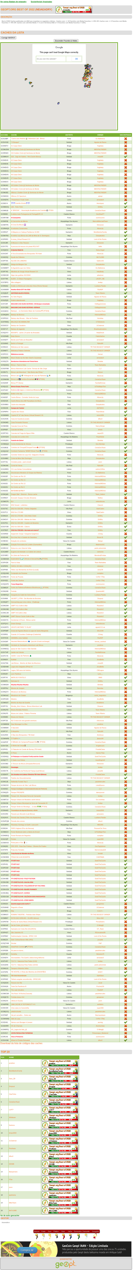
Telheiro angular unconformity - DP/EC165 (26, 979)
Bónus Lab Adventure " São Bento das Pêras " (27, 372)
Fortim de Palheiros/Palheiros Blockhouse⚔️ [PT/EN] (29, 587)
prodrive (100, 645)
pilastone (100, 275)
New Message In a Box (19, 724)
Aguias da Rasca (100, 142)
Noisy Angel (100, 250)
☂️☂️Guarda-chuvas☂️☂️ (20, 203)
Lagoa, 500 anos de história (21, 670)
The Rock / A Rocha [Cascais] (21, 993)
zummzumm (100, 218)
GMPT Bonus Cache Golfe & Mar (22, 616)
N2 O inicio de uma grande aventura (23, 720)
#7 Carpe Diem (16, 178)
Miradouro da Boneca (18, 692)
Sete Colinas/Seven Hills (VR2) (22, 940)
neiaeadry (43, 9)
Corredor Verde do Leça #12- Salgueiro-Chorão (27, 455)
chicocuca (100, 720)
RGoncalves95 (100, 932)
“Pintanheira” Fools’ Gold (19, 200)
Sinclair (13, 943)
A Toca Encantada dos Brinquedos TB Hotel (26, 253)
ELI (12, 501)
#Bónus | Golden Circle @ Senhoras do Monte (27, 192)
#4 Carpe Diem (16, 167)
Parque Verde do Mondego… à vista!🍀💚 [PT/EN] (29, 806)
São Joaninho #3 (17, 932)
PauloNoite (100, 437)
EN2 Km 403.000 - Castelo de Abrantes (25, 523)
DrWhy (100, 207)
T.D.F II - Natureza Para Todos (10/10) (24, 965)
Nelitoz (100, 498)
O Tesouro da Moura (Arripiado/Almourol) (25, 764)
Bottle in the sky (16, 394)
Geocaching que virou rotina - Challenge (25, 602)
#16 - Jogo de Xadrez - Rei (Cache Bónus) (26, 156)
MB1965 (100, 825)
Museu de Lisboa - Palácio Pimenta (23, 713)
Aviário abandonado (18, 300)
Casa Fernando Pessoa (19, 422)
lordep (100, 282)
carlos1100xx (100, 469)
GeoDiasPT (100, 214)
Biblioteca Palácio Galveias (20, 350)
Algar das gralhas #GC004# (21, 275)
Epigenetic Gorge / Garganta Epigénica (24, 534)
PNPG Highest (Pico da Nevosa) (22, 828)
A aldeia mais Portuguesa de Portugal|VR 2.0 (27, 214)
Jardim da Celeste (17, 652)
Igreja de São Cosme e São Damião (23, 649)
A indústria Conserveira (19, 228)
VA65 (100, 677)
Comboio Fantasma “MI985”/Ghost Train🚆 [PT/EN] (29, 451)
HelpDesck (100, 332)
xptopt (100, 196)
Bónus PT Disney (17, 383)
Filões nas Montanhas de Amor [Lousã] (24, 570)
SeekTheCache (100, 756)
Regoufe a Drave (17, 907)
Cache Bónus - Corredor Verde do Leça (25, 397)
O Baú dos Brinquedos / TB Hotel (22, 735)
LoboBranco (100, 785)
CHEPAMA (100, 857)
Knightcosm (100, 746)
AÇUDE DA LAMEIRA (19, 261)
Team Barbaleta (100, 365)
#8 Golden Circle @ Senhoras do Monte (25, 185)
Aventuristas (100, 1026)
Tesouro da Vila (16, 983)
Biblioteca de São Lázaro (20, 347)
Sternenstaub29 (100, 850)
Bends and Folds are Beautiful (21, 340)
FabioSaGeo (100, 336)
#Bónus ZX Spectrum (18, 196)
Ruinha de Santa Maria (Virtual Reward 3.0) (26, 922)
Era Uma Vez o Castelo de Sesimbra (24, 537)
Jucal (100, 983)
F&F (100, 943)
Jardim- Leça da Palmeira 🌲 (21, 656)
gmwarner (100, 997)
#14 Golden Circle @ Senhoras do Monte (25, 149)
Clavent (100, 505)
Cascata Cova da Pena (19, 426)
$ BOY (100, 972)
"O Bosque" (15, 142)
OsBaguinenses (100, 304)
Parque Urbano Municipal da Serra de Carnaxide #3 (29, 803)
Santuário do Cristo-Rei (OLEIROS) (23, 929)
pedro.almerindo (100, 548)
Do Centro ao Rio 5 (18, 487)
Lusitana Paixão (100, 286)
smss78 (100, 570)
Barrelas (100, 688)
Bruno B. (100, 537)
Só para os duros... (17, 950)
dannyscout (100, 792)
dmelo (100, 429)
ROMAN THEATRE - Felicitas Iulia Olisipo (25, 914)
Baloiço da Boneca (17, 315)
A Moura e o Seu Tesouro (20, 243)
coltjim (100, 968)
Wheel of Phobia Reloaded (20, 1040)
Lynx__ (100, 674)
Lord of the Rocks (100, 239)
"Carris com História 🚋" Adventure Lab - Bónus (27, 138)
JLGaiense (100, 325)
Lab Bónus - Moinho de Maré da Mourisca (25, 663)
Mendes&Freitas (100, 555)
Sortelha (14, 954)
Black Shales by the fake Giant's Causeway (26, 358)
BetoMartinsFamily (100, 232)
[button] (86, 76)
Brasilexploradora (100, 329)
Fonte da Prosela (17, 577)
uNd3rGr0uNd (16, 1011)
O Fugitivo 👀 (16, 738)
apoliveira (12, 1195)
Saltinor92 (100, 261)
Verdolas (100, 318)
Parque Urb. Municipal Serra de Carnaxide (26, 796)
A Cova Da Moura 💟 (18, 225)
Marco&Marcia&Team (100, 221)
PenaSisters (100, 922)
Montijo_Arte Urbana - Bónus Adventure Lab (26, 706)
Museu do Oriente (17, 717)
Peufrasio (12, 1148)
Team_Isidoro (100, 494)
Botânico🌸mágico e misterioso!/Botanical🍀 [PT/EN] (30, 390)
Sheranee (100, 225)
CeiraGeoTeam (100, 210)
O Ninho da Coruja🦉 (18, 745)
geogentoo (100, 904)
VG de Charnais (16, 1026)
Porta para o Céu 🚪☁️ (19, 842)
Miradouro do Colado (18, 695)
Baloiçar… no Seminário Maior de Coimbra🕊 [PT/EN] (30, 311)
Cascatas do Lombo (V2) (20, 437)
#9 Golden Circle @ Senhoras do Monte (25, 189)
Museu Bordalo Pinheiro (19, 710)
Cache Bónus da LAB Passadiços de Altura (26, 401)
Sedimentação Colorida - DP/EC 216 (24, 936)
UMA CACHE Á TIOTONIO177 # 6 (23, 1004)
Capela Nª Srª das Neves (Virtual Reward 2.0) (27, 415)
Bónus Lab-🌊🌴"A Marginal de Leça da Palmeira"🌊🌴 (31, 375)
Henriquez (100, 203)
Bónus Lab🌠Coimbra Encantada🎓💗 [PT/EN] (27, 379)
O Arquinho (15, 731)
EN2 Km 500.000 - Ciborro (20, 526)
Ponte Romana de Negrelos (21, 835)
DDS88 (11, 1164)
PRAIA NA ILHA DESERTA (20, 857)
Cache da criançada (18, 404)
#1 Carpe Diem (16, 146)
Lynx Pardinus (16, 674)
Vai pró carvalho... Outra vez (21, 1015)
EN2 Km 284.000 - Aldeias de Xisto (23, 519)
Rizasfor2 (100, 605)
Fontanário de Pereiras (19, 573)
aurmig (100, 1022)
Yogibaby (100, 146)
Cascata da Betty (17, 429)
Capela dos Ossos (17, 412)
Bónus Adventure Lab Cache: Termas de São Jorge (29, 368)
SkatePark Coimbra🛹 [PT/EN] (22, 947)
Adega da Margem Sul (19, 264)
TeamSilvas (100, 412)
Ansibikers (100, 702)
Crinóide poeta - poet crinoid (21, 462)
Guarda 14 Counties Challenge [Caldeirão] (26, 634)
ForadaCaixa (100, 749)
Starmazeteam (100, 1015)
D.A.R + (100, 911)
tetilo (100, 246)
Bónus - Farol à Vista (18, 365)
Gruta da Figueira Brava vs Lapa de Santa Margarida (29, 631)
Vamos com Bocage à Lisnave (21, 1022)
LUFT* (11, 1110)
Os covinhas (100, 799)
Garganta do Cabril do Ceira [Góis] (23, 595)
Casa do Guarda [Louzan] (20, 419)
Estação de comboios (18, 541)
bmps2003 (100, 810)
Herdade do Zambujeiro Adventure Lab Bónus (27, 645)
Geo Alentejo (100, 444)
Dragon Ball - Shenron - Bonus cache (24, 494)
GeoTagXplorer (100, 846)
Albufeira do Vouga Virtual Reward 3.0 (24, 271)
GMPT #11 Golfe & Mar (19, 605)
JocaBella (100, 659)
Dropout (100, 598)
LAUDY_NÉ (100, 279)
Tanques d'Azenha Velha (19, 968)
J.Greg (100, 534)
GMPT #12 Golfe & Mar (19, 609)
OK (76, 59)
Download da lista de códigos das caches (21, 1043)
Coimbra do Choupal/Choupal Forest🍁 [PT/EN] (28, 447)
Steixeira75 (100, 954)
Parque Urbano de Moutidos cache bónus (25, 799)
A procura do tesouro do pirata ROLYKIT (25, 246)
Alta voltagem (16, 282)
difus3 (100, 419)
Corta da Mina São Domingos (21, 458)
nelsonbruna (100, 501)
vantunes (100, 552)
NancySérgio (100, 426)
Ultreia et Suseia (17, 1001)
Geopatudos (100, 235)
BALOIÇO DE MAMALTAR (20, 322)
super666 (100, 839)
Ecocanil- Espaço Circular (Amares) (23, 498)
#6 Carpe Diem (16, 174)
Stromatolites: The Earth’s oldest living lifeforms (27, 957)
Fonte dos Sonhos (17, 580)
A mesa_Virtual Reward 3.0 (20, 239)
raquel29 (100, 433)
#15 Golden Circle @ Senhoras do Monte (25, 153)
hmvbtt (100, 853)
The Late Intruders (17, 990)
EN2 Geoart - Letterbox (19, 505)
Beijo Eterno (15, 336)
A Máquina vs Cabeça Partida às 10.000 (25, 232)
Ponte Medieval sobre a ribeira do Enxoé (25, 832)
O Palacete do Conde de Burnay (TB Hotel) (26, 749)
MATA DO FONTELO (18, 677)
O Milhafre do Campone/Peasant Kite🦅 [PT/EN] (28, 742)
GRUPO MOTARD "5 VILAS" (21, 627)
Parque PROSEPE (17, 792)
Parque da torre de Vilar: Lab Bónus (23, 785)
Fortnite (13, 591)
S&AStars (100, 975)
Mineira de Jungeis (17, 688)
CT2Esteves (100, 322)
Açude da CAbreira (17, 257)
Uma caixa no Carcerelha (20, 1008)
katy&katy (100, 271)
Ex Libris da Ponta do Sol (20, 555)
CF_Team (100, 929)
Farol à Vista (15, 562)
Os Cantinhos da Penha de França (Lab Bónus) (27, 771)
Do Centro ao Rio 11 (18, 480)
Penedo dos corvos (18, 821)
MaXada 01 (15, 681)
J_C (100, 368)
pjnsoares (100, 814)
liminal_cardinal (100, 641)
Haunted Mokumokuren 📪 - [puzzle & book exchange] (30, 641)
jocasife (100, 771)
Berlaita (100, 361)
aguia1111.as (100, 627)
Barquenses (13, 1172)
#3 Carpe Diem (16, 164)
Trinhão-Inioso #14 (17, 997)
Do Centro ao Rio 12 (18, 483)
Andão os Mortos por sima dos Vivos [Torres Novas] (29, 286)
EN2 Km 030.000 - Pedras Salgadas (23, 508)
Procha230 (100, 986)
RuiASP (100, 289)
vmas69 (100, 156)
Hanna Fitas (100, 753)
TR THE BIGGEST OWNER (100, 347)
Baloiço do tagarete (18, 329)
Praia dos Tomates (17, 850)
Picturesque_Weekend (100, 1033)
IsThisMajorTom (100, 386)
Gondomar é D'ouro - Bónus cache (23, 620)
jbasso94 (100, 738)
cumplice (100, 573)
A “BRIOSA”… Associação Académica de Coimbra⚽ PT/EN (32, 210)
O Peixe (14, 753)
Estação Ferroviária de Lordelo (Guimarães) (26, 544)
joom (100, 462)
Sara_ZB (12, 1078)
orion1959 (100, 415)
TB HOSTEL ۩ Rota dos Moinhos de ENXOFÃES (28, 972)
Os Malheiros (100, 139)
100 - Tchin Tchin (17, 207)
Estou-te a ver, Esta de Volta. (21, 548)
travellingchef (100, 760)
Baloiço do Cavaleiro (18, 325)
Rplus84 (100, 343)
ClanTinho (12, 1094)
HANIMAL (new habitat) (19, 638)
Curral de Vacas (16, 465)
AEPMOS (100, 408)
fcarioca (12, 1125)
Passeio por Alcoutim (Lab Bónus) (23, 814)
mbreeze (100, 566)
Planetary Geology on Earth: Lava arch (24, 825)
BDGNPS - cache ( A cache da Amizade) (25, 332)
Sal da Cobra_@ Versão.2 (20, 925)
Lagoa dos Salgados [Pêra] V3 (21, 667)
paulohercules (100, 781)
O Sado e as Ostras (18, 760)
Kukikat (13, 659)
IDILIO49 (100, 631)
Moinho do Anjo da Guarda (20, 702)
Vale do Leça (15, 1019)
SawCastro (100, 508)
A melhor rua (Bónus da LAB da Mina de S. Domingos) (30, 235)
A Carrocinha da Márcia (19, 221)
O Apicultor (15, 728)
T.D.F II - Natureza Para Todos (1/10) (24, 961)
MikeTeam (12, 1203)
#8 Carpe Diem (16, 182)
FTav (10, 1179)
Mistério (14, 699)
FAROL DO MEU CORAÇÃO (21, 566)
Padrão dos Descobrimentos (21, 778)
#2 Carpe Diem (16, 160)
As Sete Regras (16, 297)
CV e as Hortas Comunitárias (21, 469)
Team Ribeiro (100, 293)
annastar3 (100, 200)
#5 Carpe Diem (16, 171)
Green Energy (16, 623)
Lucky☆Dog (100, 577)
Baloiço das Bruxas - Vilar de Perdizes (24, 318)
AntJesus (100, 735)
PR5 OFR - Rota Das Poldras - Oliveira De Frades (28, 846)
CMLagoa (100, 670)
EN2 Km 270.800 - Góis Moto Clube (23, 516)
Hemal (100, 354)
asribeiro (100, 1004)
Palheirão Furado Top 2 (19, 781)
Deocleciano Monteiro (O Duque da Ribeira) (26, 473)
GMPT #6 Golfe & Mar (19, 613)
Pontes (13, 839)
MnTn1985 (100, 257)
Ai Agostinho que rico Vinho (20, 268)
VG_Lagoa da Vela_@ (19, 1029)
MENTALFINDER (100, 149)
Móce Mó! (100, 918)
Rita (12, 911)
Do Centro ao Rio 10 (18, 476)
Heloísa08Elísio (100, 315)
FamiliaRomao (100, 383)
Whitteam (12, 1117)
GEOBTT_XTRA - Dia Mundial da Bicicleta (26, 598)
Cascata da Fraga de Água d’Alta (22, 433)
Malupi (100, 541)
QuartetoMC (100, 591)
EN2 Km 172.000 (17, 512)
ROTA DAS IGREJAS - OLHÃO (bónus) (25, 918)
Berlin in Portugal (17, 343)
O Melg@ (100, 925)
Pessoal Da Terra (100, 828)
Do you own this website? (46, 59)
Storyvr (100, 372)
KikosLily (100, 228)
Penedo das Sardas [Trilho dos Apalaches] (26, 817)
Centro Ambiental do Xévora (21, 444)
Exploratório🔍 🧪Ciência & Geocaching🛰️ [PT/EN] (29, 559)
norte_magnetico (100, 695)
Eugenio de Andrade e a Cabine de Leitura (26, 552)
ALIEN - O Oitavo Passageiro (21, 279)
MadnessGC (100, 544)
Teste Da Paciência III (18, 986)
